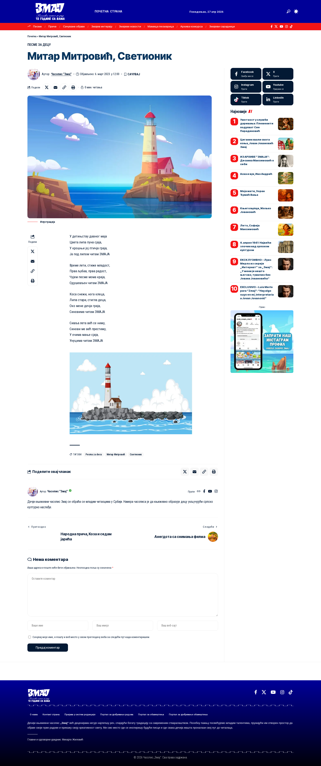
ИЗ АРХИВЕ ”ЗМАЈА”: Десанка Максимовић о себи (257, 160)
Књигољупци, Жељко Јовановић (255, 210)
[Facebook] (272, 27)
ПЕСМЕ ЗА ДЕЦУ (39, 45)
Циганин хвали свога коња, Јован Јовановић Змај (256, 143)
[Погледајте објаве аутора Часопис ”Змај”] (32, 491)
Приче (52, 26)
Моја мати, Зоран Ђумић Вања (252, 192)
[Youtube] (277, 87)
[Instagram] (286, 27)
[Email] (55, 87)
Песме (37, 26)
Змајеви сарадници (222, 26)
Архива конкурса (191, 26)
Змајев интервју (101, 26)
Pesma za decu (94, 454)
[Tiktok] (246, 100)
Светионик (136, 454)
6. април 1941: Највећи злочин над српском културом (255, 246)
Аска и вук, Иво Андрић (256, 173)
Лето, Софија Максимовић (250, 227)
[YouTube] (281, 27)
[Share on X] (47, 87)
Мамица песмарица (161, 26)
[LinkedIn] (277, 100)
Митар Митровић (116, 454)
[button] (288, 11)
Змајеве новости (130, 26)
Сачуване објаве (74, 26)
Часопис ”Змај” (61, 74)
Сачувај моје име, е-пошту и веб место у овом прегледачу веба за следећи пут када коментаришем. (91, 637)
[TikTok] (291, 27)
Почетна (31, 36)
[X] (276, 27)
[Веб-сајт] (199, 491)
